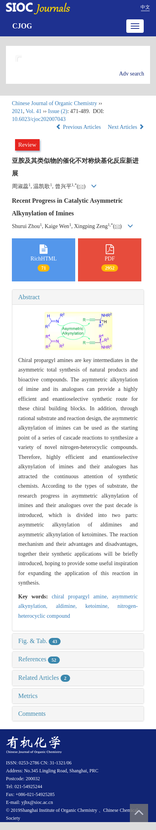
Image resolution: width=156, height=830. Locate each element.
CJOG (22, 26)
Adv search (131, 74)
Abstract (29, 297)
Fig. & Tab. (39, 641)
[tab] (78, 297)
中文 (145, 7)
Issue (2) (57, 111)
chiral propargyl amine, (81, 597)
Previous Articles (79, 127)
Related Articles (44, 677)
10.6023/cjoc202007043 (39, 119)
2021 (17, 111)
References (39, 659)
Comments (32, 713)
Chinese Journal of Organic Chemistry (54, 103)
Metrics (28, 695)
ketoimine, (101, 606)
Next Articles (126, 127)
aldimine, (70, 606)
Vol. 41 (34, 111)
